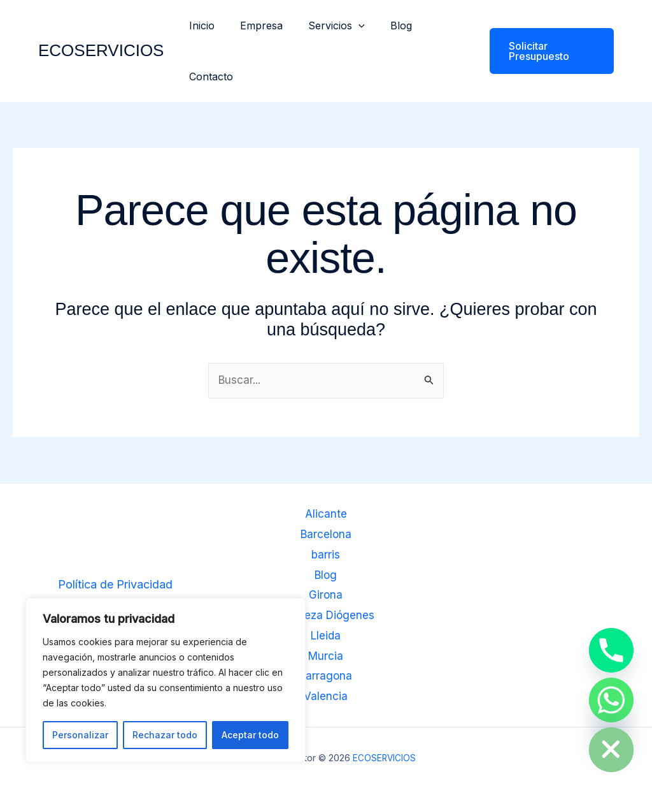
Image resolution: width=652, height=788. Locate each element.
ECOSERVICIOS (101, 50)
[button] (345, 25)
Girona (326, 595)
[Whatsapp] (611, 700)
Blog (383, 25)
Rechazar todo (164, 734)
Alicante (325, 515)
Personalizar (80, 734)
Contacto (208, 76)
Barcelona (325, 535)
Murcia (326, 655)
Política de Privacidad (115, 585)
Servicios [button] (323, 25)
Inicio (199, 25)
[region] (165, 680)
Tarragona (326, 676)
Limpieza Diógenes (325, 615)
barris (326, 555)
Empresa (253, 25)
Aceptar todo (250, 734)
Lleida (326, 636)
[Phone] (611, 650)
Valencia (326, 696)
